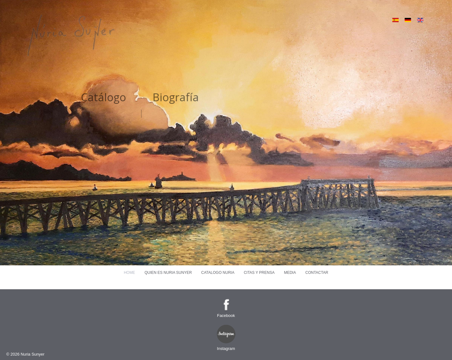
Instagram (226, 348)
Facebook (226, 315)
